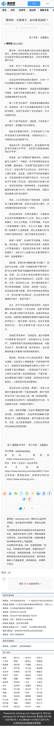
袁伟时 (17, 685)
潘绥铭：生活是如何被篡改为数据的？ (18, 608)
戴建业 (39, 671)
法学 (13, 10)
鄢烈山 (28, 661)
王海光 (39, 675)
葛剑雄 (17, 696)
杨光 (38, 706)
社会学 (21, 463)
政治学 (33, 10)
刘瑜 (4, 696)
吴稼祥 (39, 696)
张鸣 (16, 675)
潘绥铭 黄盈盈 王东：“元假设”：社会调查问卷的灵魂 (24, 627)
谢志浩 (17, 706)
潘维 (16, 703)
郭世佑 (17, 682)
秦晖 (4, 657)
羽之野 (5, 706)
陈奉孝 (5, 682)
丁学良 (5, 661)
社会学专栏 (32, 463)
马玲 (27, 682)
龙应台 (39, 657)
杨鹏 (16, 678)
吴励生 (39, 699)
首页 (4, 10)
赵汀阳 (28, 671)
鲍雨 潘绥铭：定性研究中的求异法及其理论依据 (23, 630)
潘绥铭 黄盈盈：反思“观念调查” (16, 623)
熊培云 (39, 685)
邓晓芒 (28, 678)
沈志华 (5, 671)
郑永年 (28, 657)
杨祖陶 (39, 668)
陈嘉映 (5, 664)
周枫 (4, 692)
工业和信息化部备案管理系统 (27, 722)
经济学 (22, 10)
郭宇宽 (17, 668)
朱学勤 (5, 703)
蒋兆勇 (17, 692)
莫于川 (39, 703)
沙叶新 (39, 692)
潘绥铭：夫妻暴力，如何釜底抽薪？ (18, 646)
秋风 (4, 689)
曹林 (16, 661)
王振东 (39, 682)
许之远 (5, 699)
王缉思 (39, 678)
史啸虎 (28, 685)
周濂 (4, 678)
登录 (26, 583)
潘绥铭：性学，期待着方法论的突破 (18, 619)
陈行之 (17, 657)
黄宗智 (17, 664)
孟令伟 (28, 689)
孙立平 (28, 706)
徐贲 (4, 668)
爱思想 (9, 4)
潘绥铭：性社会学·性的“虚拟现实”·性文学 (20, 615)
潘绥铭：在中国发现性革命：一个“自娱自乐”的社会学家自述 (28, 600)
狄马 (4, 685)
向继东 (17, 671)
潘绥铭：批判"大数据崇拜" (14, 634)
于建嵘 (28, 664)
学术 (14, 463)
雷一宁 (39, 689)
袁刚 (16, 699)
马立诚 (28, 668)
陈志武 (39, 664)
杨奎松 (28, 675)
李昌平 (5, 675)
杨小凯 (28, 699)
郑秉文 (28, 703)
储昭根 (28, 696)
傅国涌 (39, 661)
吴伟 (27, 692)
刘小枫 (17, 689)
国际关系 (44, 10)
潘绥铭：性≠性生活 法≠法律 (14, 612)
